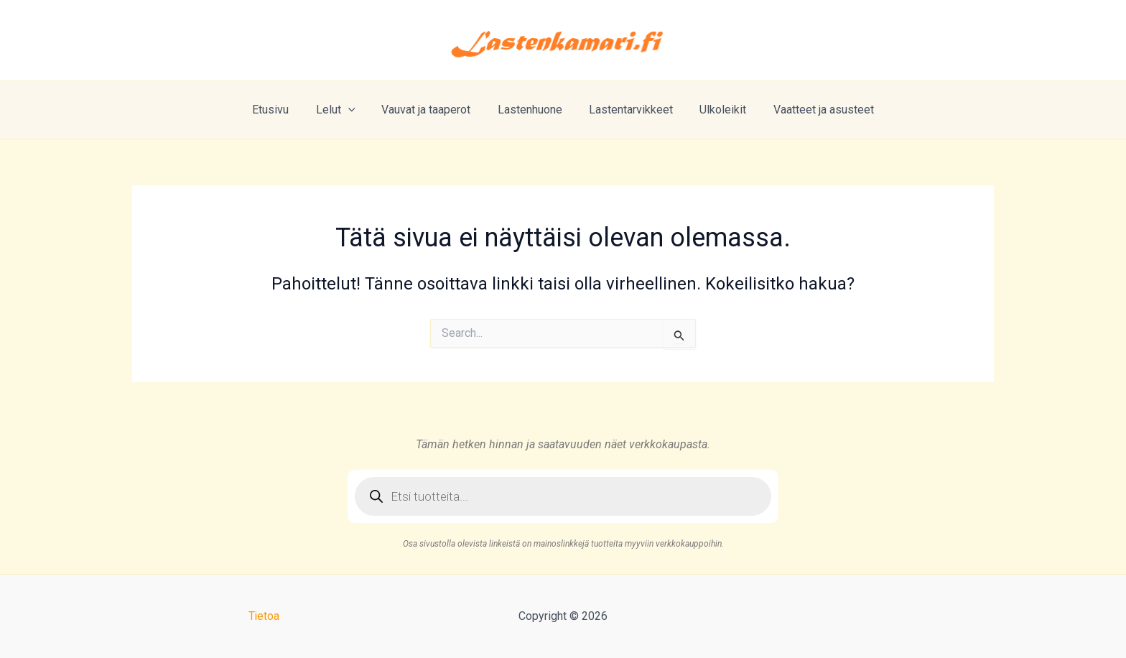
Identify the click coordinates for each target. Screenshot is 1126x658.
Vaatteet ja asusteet (812, 109)
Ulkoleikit (715, 109)
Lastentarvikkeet (627, 109)
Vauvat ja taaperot (430, 109)
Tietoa (263, 616)
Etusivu (282, 109)
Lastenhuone (530, 109)
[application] (355, 110)
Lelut (343, 110)
